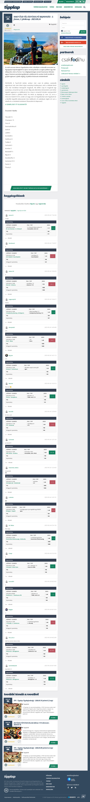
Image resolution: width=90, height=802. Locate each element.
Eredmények (50, 786)
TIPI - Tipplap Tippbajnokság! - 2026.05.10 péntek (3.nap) (33, 700)
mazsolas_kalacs (13, 467)
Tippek (48, 781)
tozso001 (11, 581)
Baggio (11, 609)
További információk (15, 791)
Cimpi (10, 553)
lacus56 (11, 411)
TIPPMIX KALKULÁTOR (40, 7)
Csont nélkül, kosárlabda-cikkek (69, 100)
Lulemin (11, 497)
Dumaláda (49, 789)
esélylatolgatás (65, 88)
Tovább (54, 717)
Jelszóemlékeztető (66, 33)
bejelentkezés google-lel (70, 42)
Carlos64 (11, 439)
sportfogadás (64, 86)
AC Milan (11, 525)
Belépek (83, 32)
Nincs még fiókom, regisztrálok (73, 46)
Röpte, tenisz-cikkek (66, 94)
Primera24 (64, 68)
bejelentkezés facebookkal (71, 37)
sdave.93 (11, 271)
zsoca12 (11, 215)
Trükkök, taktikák (65, 96)
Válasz (10, 238)
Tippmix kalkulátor (53, 778)
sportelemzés (64, 90)
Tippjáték (53, 24)
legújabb (13, 210)
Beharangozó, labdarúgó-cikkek (69, 92)
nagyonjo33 (12, 299)
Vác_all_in (11, 637)
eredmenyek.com (67, 65)
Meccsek (49, 784)
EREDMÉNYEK (68, 7)
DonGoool (12, 243)
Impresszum (7, 797)
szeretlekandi (13, 665)
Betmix (11, 383)
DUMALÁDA (78, 7)
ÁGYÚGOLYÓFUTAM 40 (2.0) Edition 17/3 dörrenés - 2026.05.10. (32, 724)
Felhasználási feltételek (28, 797)
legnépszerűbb (21, 210)
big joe (11, 355)
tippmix (63, 84)
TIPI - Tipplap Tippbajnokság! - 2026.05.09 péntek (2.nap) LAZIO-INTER (33, 749)
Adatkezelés (16, 797)
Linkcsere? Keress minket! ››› (70, 74)
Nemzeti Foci (65, 71)
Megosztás (17, 29)
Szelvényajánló (65, 98)
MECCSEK (59, 7)
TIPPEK (51, 7)
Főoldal (49, 775)
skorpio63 (12, 327)
